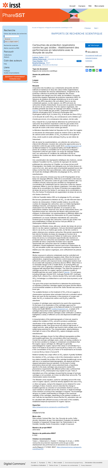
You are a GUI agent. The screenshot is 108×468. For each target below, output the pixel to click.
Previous (88, 28)
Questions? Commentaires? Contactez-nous (15, 78)
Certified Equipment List (59, 309)
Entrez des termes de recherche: (15, 33)
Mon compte (58, 462)
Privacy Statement (86, 465)
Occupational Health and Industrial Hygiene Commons (93, 58)
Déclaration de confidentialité (69, 465)
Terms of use (53, 465)
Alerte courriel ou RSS (11, 48)
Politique (7, 71)
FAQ (5, 64)
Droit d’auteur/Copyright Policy (74, 462)
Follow (79, 61)
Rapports (41, 27)
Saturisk (35, 110)
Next (95, 28)
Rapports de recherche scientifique (57, 27)
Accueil (34, 27)
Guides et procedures (11, 73)
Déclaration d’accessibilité (93, 462)
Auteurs (6, 57)
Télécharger (93, 45)
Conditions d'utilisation (38, 465)
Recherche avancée (11, 45)
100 (71, 27)
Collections (8, 55)
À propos (42, 462)
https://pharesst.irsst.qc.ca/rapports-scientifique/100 (50, 407)
